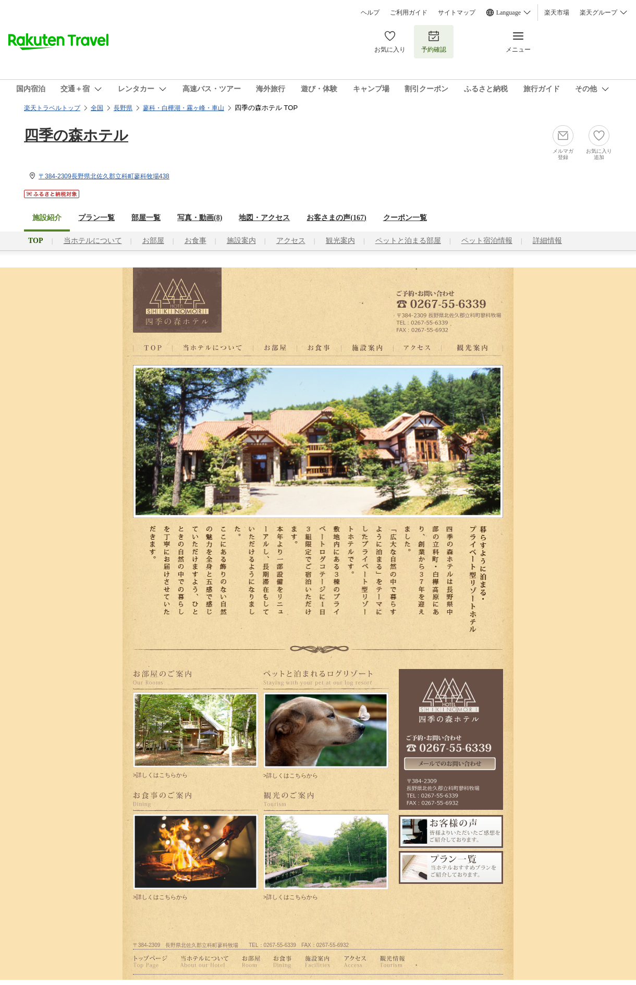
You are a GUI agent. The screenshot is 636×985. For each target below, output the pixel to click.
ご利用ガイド (408, 12)
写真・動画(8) (199, 218)
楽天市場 (556, 12)
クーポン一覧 (405, 218)
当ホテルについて (93, 241)
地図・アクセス (264, 218)
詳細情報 (547, 241)
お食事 (195, 241)
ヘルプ (370, 12)
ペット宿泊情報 (486, 241)
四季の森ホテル (76, 135)
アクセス (290, 241)
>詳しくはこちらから (160, 775)
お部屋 (153, 241)
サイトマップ (456, 12)
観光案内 (340, 241)
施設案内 (241, 241)
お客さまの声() (336, 218)
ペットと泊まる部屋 (408, 241)
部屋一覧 (146, 218)
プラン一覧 (96, 218)
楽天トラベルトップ (52, 108)
